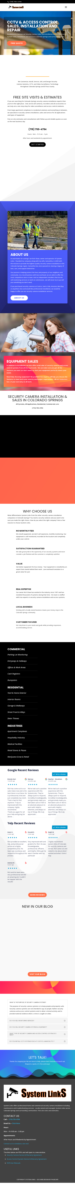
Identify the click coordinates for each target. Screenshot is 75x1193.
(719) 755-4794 (14, 1119)
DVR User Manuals (13, 1163)
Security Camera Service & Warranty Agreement (24, 1155)
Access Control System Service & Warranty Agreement (27, 1159)
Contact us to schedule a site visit (16, 1144)
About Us (19, 298)
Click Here (16, 1123)
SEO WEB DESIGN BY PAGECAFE (47, 1179)
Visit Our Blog (37, 974)
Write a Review (59, 774)
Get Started (37, 144)
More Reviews (37, 895)
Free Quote (17, 43)
